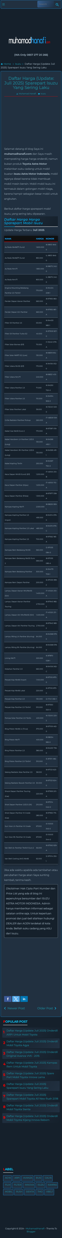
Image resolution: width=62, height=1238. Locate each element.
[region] (31, 19)
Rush (19, 1191)
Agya (8, 1177)
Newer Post (16, 1008)
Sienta (30, 1191)
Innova (29, 1184)
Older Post (45, 1008)
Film (7, 1184)
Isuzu (42, 93)
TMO (40, 1191)
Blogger (31, 1231)
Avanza (27, 1177)
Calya (48, 1177)
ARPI (17, 1177)
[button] (8, 999)
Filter (17, 1184)
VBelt (49, 1191)
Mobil (8, 1191)
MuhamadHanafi (35, 1228)
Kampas (52, 1184)
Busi (38, 1177)
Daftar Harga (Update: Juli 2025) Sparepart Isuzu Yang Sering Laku (31, 83)
